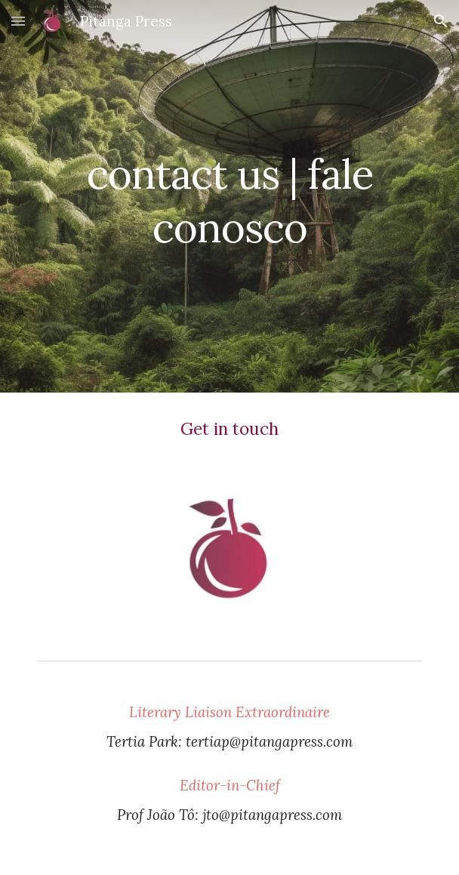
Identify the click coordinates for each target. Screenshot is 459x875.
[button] (18, 21)
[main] (229, 196)
